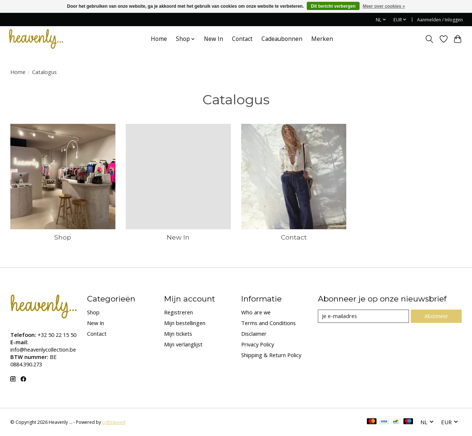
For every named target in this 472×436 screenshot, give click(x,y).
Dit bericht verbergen (333, 6)
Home (159, 39)
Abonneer (436, 316)
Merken (322, 39)
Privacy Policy (257, 344)
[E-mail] (363, 316)
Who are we (256, 312)
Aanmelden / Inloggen (440, 20)
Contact (242, 39)
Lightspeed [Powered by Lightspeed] (113, 422)
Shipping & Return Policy (271, 355)
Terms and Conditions (268, 323)
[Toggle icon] (429, 39)
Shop (62, 237)
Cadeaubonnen (281, 39)
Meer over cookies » (383, 6)
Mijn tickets (178, 333)
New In (213, 39)
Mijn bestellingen (184, 323)
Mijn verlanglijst (183, 344)
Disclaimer (254, 333)
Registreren (178, 312)
